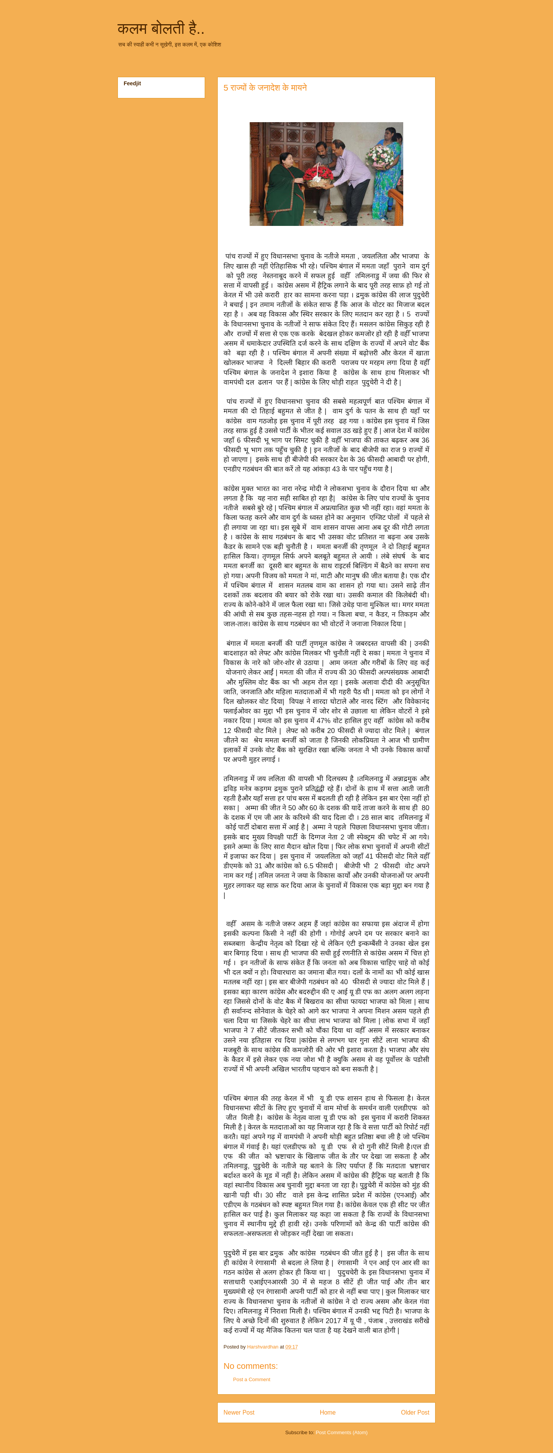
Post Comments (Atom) (342, 1432)
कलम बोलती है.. (161, 28)
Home (328, 1412)
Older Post (415, 1412)
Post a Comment (251, 1379)
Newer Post (239, 1412)
